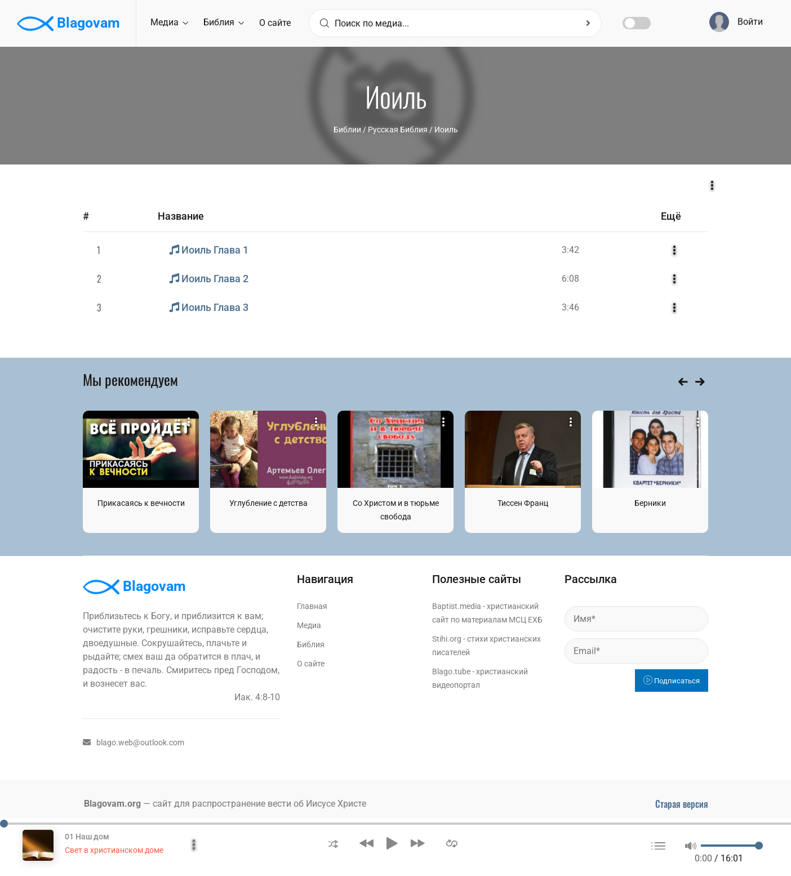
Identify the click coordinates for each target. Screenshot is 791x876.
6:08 (570, 278)
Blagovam (68, 23)
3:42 (570, 249)
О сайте (275, 22)
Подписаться (671, 681)
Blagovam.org (112, 803)
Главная (312, 606)
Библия (223, 22)
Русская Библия (398, 129)
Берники (650, 503)
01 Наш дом (87, 836)
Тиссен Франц (522, 503)
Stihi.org (446, 638)
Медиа (169, 22)
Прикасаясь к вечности (141, 503)
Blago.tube (451, 671)
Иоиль (446, 129)
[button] (333, 843)
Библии (347, 129)
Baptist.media (456, 606)
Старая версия (681, 804)
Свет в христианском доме (114, 850)
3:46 (570, 307)
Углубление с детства (268, 503)
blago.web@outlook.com (133, 742)
